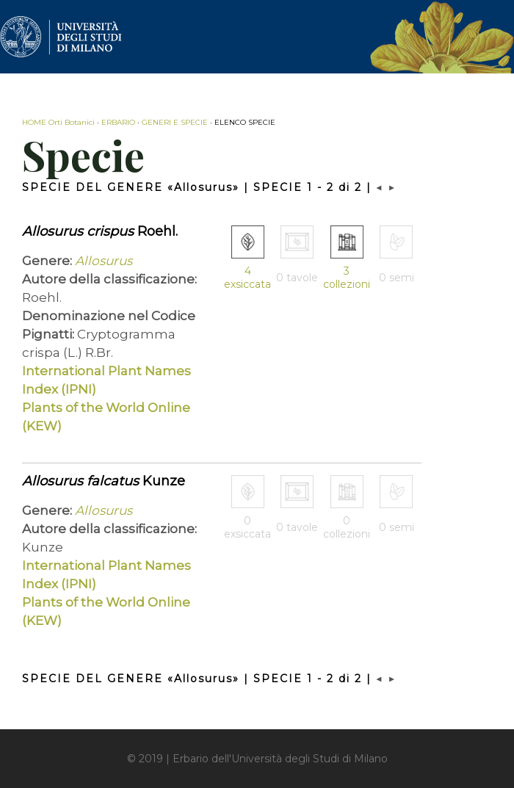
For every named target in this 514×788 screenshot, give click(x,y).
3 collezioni (346, 277)
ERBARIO (118, 122)
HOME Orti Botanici (58, 122)
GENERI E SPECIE (175, 122)
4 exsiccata (247, 277)
